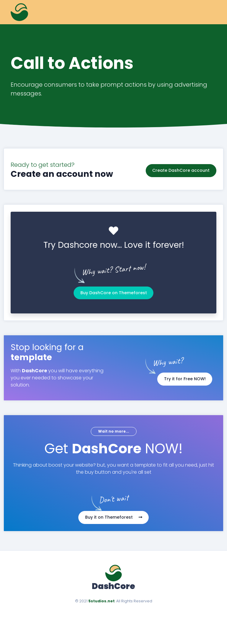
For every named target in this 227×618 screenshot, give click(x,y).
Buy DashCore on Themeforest (113, 293)
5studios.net (101, 601)
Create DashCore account (181, 169)
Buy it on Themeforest (113, 517)
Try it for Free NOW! (185, 379)
